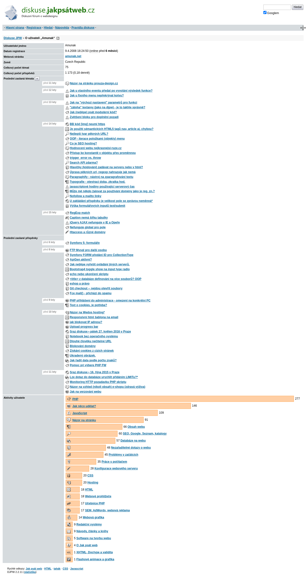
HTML (89, 489)
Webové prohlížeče (98, 496)
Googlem (271, 13)
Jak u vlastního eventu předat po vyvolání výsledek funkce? (111, 90)
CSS (90, 475)
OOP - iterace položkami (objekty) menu (97, 138)
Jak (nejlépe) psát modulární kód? (93, 112)
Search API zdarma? (84, 162)
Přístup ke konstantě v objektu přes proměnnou (103, 153)
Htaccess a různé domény (87, 232)
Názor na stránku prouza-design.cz (94, 83)
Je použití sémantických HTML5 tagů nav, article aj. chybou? (111, 129)
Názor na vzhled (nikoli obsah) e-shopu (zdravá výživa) (107, 386)
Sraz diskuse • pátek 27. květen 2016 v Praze (100, 331)
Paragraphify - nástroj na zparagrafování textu (101, 177)
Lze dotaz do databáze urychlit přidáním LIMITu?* (104, 377)
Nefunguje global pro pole (88, 227)
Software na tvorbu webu (93, 538)
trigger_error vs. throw (85, 157)
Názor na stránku (84, 420)
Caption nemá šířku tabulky (89, 217)
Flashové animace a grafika (95, 559)
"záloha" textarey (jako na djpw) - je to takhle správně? (107, 107)
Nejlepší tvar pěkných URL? (89, 133)
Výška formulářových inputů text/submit (97, 205)
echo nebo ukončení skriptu (89, 274)
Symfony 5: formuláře (85, 243)
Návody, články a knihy (92, 531)
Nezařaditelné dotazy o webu (131, 447)
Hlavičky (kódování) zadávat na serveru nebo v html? (106, 167)
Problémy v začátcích (123, 454)
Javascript (76, 568)
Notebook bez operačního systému (94, 336)
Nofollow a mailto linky (85, 196)
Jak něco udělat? (84, 406)
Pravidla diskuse (82, 27)
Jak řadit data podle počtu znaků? (93, 360)
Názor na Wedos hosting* (87, 312)
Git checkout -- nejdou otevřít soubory (96, 288)
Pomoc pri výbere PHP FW (88, 365)
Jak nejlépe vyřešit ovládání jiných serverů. (100, 264)
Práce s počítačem (114, 461)
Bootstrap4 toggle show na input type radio (100, 269)
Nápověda (62, 27)
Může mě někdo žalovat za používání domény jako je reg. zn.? (112, 191)
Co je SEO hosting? (83, 143)
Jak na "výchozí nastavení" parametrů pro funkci (103, 102)
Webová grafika (93, 517)
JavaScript (79, 413)
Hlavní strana (15, 27)
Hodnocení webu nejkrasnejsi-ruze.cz (95, 148)
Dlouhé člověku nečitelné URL (90, 341)
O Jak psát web (86, 545)
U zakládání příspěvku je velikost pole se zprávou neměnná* (111, 201)
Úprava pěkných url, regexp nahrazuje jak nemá (102, 172)
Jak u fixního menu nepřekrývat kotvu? (97, 95)
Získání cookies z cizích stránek (92, 350)
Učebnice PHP (95, 503)
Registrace (33, 27)
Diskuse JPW (13, 38)
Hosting (92, 482)
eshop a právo (79, 283)
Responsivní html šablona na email (94, 317)
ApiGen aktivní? (81, 259)
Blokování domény (83, 346)
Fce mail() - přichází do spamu (90, 293)
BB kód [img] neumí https (87, 124)
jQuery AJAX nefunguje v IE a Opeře (95, 222)
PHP (75, 399)
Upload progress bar (84, 326)
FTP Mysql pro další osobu (88, 250)
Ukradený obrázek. (83, 355)
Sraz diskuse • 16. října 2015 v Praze (94, 372)
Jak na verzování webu (85, 391)
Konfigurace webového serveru (116, 468)
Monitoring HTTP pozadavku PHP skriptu (98, 382)
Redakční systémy (89, 524)
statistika (30, 571)
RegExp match (80, 212)
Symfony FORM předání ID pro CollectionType (101, 255)
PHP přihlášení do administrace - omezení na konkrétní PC (110, 300)
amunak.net (73, 56)
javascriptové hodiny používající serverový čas (102, 186)
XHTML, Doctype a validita (94, 552)
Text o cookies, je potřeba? (88, 305)
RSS (57, 38)
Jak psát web (34, 568)
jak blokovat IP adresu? (86, 322)
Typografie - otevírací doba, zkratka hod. (97, 181)
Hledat (48, 27)
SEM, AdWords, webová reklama (107, 510)
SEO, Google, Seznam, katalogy (145, 433)
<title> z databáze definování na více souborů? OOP (105, 279)
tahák (57, 568)
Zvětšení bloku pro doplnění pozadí (94, 117)
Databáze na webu (133, 440)
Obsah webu (136, 426)
